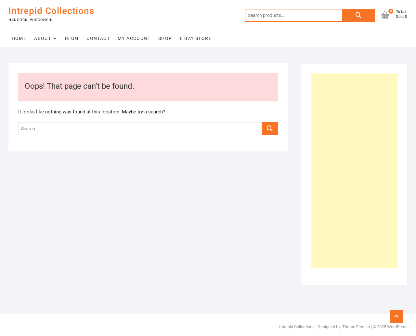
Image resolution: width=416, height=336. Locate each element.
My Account (134, 38)
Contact (98, 38)
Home (19, 38)
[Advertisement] (354, 170)
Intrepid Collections (51, 11)
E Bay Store (196, 38)
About (42, 38)
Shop (165, 38)
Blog (72, 38)
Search (358, 15)
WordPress (397, 326)
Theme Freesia (356, 326)
